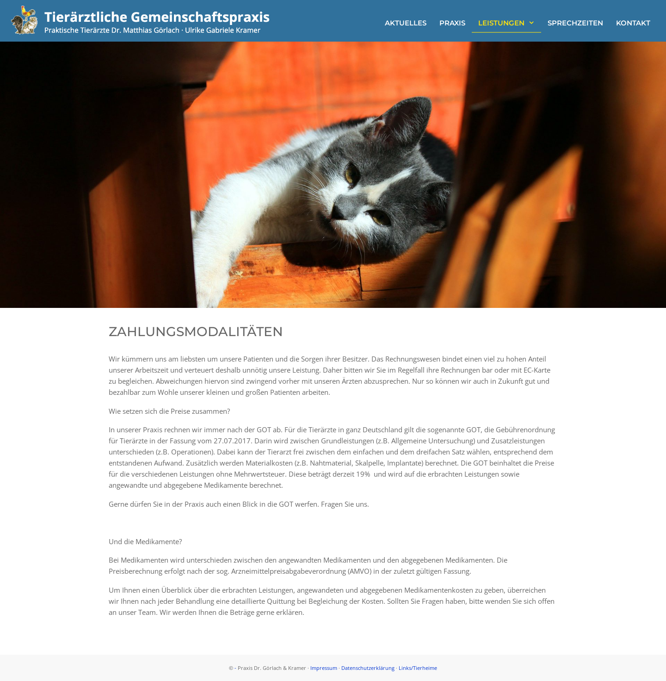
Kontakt (633, 22)
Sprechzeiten (575, 22)
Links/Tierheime (418, 667)
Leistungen (509, 23)
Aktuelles (405, 22)
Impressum (323, 667)
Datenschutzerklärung (368, 667)
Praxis (452, 22)
